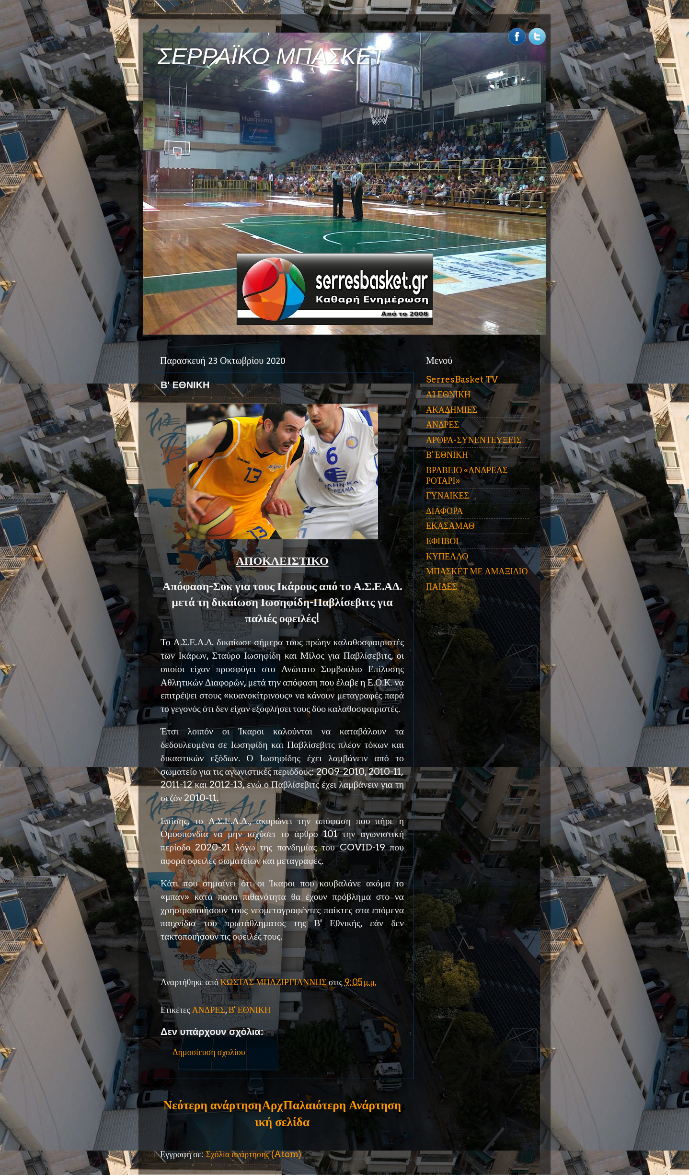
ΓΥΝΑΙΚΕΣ (447, 495)
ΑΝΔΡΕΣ (208, 1010)
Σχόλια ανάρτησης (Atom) (253, 1154)
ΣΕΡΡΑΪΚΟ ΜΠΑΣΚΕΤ (272, 56)
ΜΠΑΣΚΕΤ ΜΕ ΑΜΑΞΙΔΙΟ (477, 571)
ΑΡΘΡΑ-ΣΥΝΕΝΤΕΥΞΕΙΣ (473, 440)
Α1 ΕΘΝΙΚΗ (448, 394)
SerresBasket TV (462, 379)
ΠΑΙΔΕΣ (441, 587)
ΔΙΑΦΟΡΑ (444, 511)
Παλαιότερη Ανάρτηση (342, 1105)
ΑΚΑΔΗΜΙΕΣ (451, 410)
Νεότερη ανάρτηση (212, 1105)
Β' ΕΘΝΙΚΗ (250, 1010)
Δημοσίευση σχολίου (208, 1052)
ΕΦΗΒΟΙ (442, 541)
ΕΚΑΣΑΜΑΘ (450, 526)
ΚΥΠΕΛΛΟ (447, 556)
